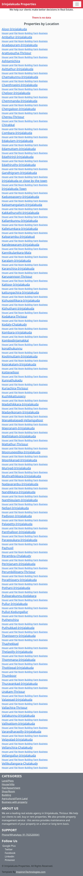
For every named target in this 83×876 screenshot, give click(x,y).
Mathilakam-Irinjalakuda (19, 436)
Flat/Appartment (11, 788)
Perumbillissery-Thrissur (18, 572)
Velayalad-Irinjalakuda (17, 739)
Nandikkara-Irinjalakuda (18, 492)
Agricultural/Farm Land (15, 798)
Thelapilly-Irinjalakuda (17, 652)
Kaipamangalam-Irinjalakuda (22, 205)
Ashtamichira (11, 61)
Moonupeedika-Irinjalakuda (21, 452)
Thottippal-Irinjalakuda (18, 668)
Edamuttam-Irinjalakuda (19, 149)
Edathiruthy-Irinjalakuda (19, 165)
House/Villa (8, 784)
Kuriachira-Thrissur (15, 388)
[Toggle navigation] (77, 4)
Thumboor (9, 676)
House (5, 33)
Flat (16, 33)
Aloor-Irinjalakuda (14, 29)
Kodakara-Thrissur (14, 316)
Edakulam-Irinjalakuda (17, 141)
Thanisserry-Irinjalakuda (19, 636)
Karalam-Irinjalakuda (16, 261)
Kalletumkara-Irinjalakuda (20, 229)
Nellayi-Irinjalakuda (15, 508)
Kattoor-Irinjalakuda (16, 284)
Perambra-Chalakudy (16, 556)
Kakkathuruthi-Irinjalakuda (20, 213)
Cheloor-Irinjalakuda (16, 93)
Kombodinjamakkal (15, 340)
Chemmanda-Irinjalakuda (19, 101)
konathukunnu (12, 348)
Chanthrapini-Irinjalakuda (20, 85)
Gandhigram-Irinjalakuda (19, 173)
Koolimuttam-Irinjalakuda (20, 356)
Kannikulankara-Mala (16, 253)
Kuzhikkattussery (14, 396)
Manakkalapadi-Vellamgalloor (22, 420)
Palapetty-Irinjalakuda (17, 524)
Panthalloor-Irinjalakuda (19, 532)
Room (21, 33)
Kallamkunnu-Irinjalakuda (20, 221)
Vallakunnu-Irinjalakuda (18, 716)
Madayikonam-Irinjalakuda (20, 412)
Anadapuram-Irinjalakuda (20, 45)
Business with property (14, 802)
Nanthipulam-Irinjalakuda (20, 500)
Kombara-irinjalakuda (17, 332)
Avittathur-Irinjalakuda (17, 69)
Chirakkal (8, 125)
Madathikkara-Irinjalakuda (20, 404)
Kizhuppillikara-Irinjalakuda (21, 300)
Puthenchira (10, 620)
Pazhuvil (7, 548)
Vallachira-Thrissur (14, 708)
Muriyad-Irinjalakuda (16, 468)
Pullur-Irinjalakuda (15, 604)
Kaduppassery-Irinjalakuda (20, 197)
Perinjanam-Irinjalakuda (18, 564)
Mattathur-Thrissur (15, 444)
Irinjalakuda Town (14, 189)
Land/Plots (8, 780)
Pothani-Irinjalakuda (16, 588)
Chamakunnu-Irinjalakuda (20, 77)
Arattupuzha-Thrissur (16, 53)
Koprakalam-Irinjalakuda (19, 364)
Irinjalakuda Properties (19, 4)
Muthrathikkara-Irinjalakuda (21, 476)
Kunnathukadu (12, 380)
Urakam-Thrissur (13, 692)
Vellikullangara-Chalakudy (20, 763)
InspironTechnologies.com (30, 871)
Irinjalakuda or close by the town (24, 181)
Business (43, 33)
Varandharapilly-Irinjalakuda (21, 731)
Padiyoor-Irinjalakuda (17, 516)
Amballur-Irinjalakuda (17, 37)
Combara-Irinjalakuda (17, 133)
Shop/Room (8, 791)
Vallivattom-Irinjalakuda (18, 724)
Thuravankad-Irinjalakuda (20, 684)
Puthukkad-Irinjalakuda (18, 628)
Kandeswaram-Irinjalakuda (20, 245)
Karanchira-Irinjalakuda (18, 269)
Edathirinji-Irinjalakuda (18, 157)
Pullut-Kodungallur (15, 612)
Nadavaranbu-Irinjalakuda (20, 484)
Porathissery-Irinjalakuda (19, 580)
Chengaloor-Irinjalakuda (19, 109)
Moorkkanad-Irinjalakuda (19, 460)
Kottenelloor (10, 372)
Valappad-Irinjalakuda (17, 700)
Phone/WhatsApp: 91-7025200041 (21, 834)
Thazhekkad (10, 644)
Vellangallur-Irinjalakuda (19, 755)
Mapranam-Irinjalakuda (18, 428)
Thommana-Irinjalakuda (18, 660)
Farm (35, 33)
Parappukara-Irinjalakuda (19, 540)
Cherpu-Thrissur (13, 117)
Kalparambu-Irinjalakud (18, 237)
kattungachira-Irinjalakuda (20, 292)
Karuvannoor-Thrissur (17, 276)
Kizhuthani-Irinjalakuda (18, 308)
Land (11, 33)
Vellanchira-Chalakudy (17, 747)
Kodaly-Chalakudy (14, 324)
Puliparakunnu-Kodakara (19, 596)
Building (29, 33)
